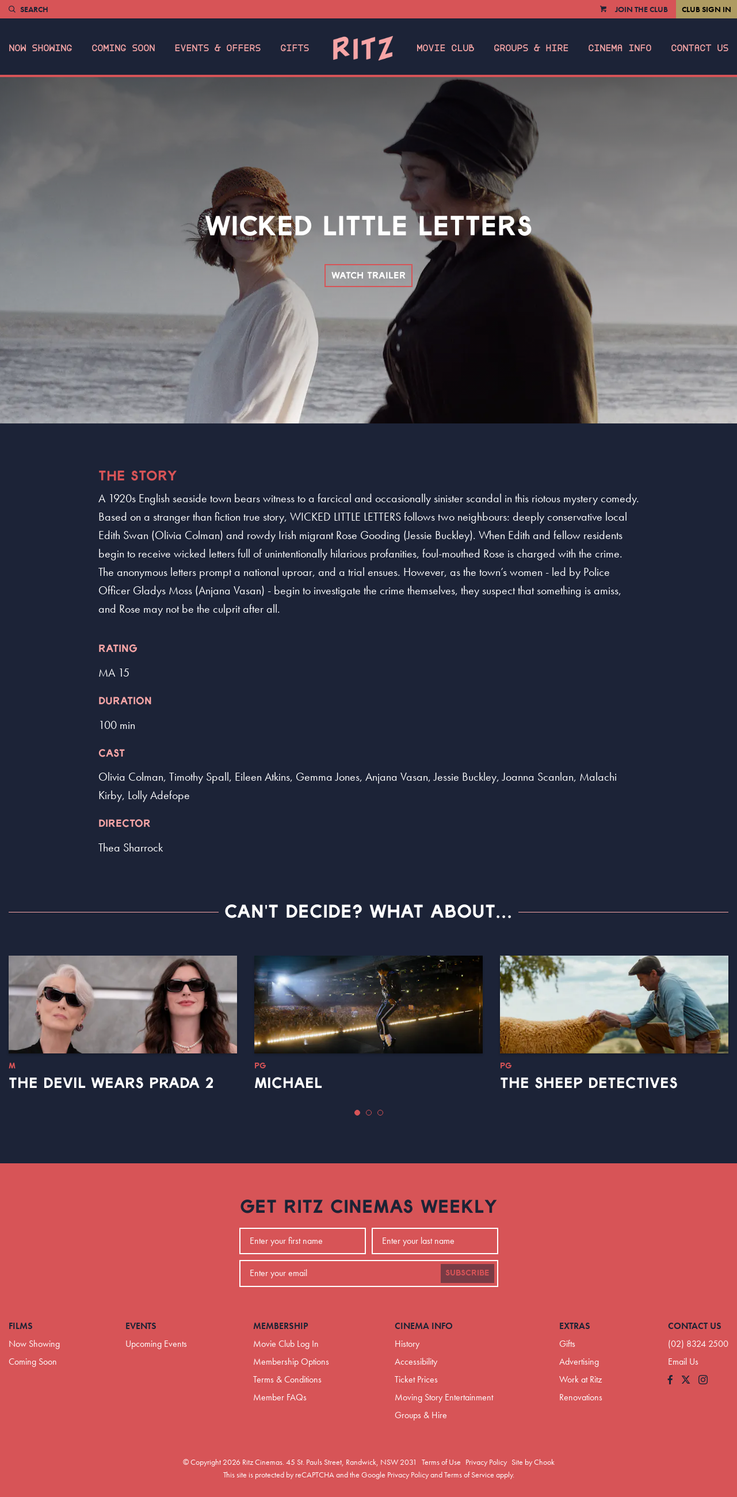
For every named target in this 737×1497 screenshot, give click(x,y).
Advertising (579, 1361)
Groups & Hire (531, 48)
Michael (288, 1083)
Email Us (683, 1361)
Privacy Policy (486, 1462)
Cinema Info (619, 48)
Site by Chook (533, 1462)
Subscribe (467, 1273)
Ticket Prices (416, 1379)
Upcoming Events (156, 1344)
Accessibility (416, 1361)
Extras (574, 1326)
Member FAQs (280, 1397)
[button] (357, 1113)
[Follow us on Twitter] (685, 1380)
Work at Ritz (580, 1379)
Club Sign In (706, 9)
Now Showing (40, 48)
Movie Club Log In (286, 1344)
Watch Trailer (368, 275)
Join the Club (641, 9)
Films (21, 1326)
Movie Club (445, 48)
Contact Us (699, 48)
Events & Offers (217, 48)
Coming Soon (123, 48)
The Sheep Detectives (589, 1083)
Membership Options (291, 1361)
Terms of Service (469, 1474)
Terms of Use (441, 1462)
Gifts (294, 48)
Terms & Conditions (287, 1379)
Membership (280, 1326)
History (407, 1344)
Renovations (580, 1397)
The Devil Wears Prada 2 (111, 1083)
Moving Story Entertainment (444, 1397)
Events (140, 1326)
